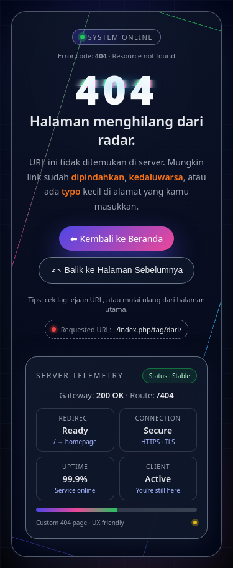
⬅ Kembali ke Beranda (116, 238)
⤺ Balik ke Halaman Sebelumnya (116, 270)
